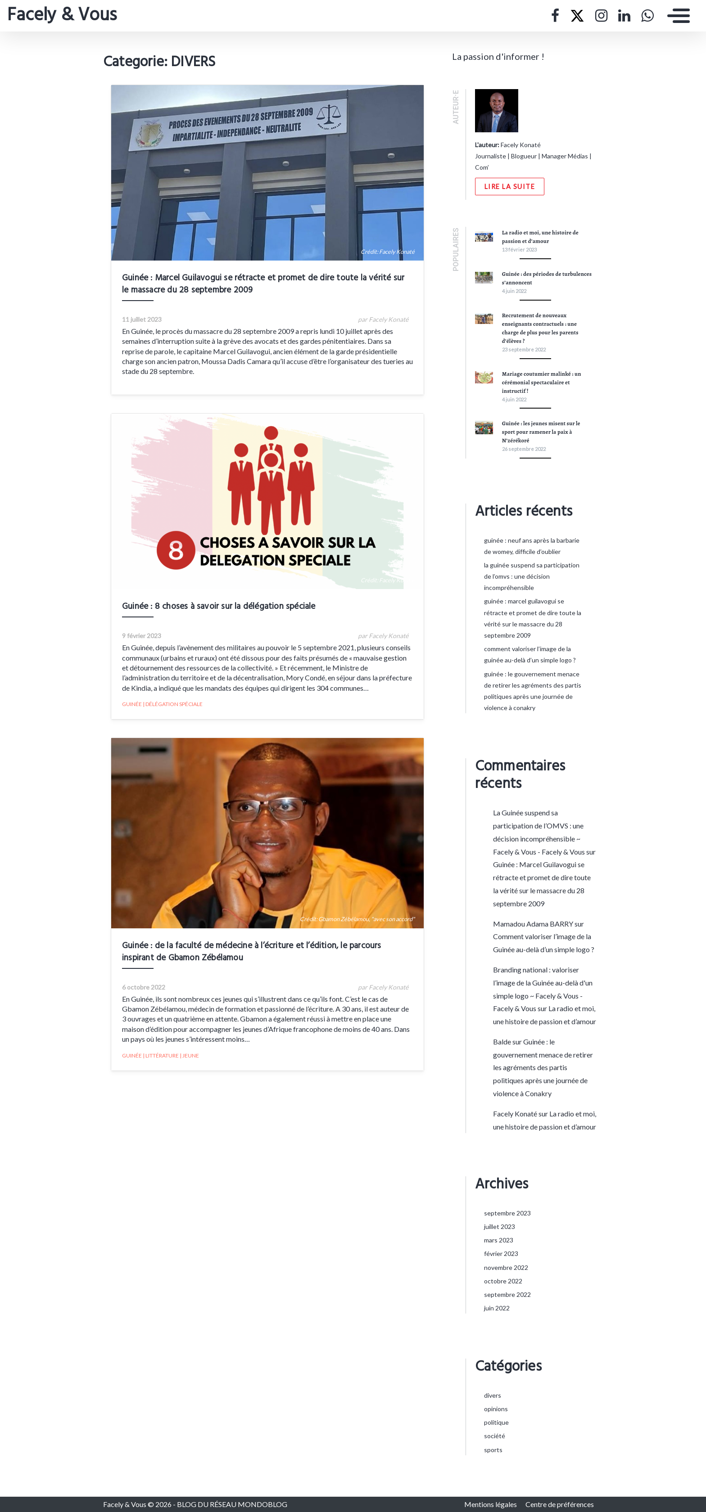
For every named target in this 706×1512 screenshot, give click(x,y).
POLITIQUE (496, 1422)
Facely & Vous (62, 15)
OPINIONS (496, 1409)
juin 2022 (497, 1308)
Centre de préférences (559, 1504)
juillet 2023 (499, 1226)
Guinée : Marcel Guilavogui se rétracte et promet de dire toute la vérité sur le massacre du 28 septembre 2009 (260, 293)
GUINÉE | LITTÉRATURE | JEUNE (152, 1071)
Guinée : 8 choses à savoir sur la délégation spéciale (211, 614)
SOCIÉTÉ (494, 1436)
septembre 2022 (507, 1294)
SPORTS (493, 1450)
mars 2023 (498, 1240)
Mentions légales (491, 1504)
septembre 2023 (507, 1213)
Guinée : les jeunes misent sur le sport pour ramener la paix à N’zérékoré (541, 431)
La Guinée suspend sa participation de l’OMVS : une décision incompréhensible (531, 576)
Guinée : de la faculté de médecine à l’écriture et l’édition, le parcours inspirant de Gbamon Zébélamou (267, 968)
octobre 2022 (503, 1281)
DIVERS (492, 1395)
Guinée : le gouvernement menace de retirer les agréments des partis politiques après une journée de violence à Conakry (543, 1067)
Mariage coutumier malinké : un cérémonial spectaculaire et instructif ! (541, 382)
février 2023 (501, 1253)
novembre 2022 (506, 1267)
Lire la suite (509, 186)
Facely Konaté (515, 1113)
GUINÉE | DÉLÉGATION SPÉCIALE (154, 711)
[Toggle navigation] (676, 15)
